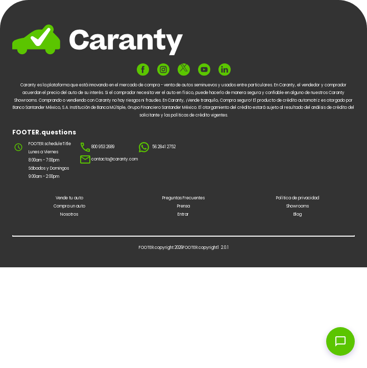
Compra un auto (69, 206)
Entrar (183, 214)
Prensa (183, 206)
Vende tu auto (69, 198)
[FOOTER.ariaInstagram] (163, 69)
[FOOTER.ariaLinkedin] (225, 69)
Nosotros (69, 214)
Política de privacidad (297, 198)
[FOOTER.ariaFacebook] (143, 69)
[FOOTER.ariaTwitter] (184, 69)
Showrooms (297, 206)
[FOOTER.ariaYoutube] (204, 69)
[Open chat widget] (340, 341)
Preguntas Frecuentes (183, 198)
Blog (297, 214)
